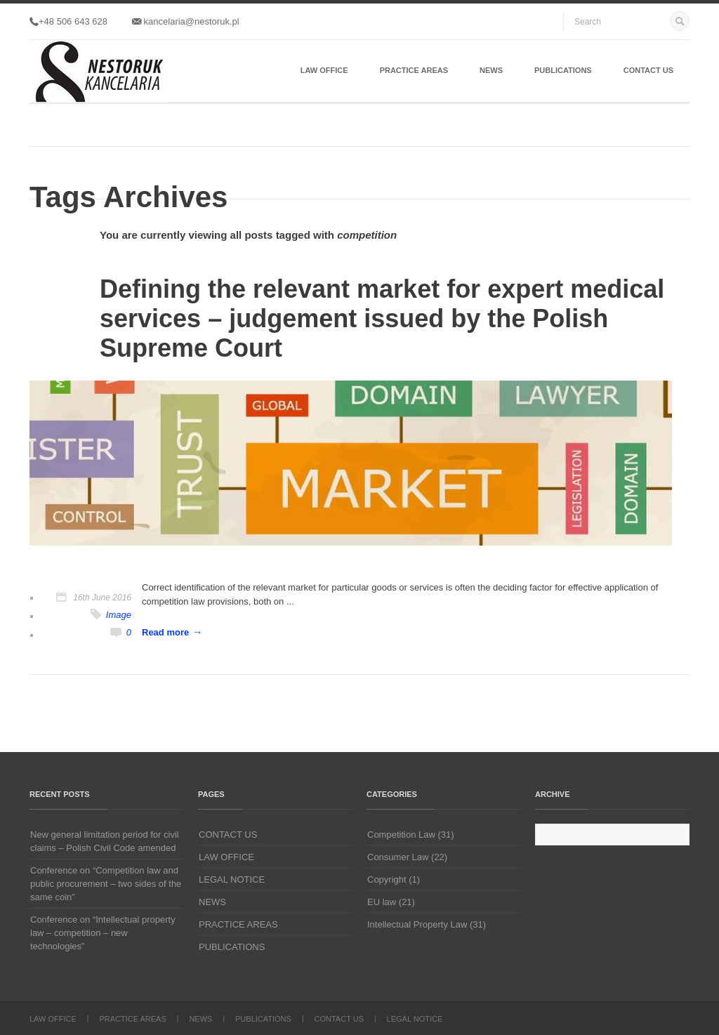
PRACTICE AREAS (414, 70)
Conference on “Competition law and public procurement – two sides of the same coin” (105, 883)
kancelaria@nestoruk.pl (185, 21)
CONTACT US (648, 70)
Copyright (387, 879)
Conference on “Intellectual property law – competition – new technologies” (103, 932)
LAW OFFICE (324, 70)
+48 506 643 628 (68, 21)
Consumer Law (397, 857)
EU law (381, 902)
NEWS (491, 70)
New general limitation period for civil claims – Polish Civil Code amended (104, 841)
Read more (165, 632)
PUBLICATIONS (563, 70)
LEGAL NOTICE (232, 879)
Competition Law (401, 834)
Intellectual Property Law (417, 924)
